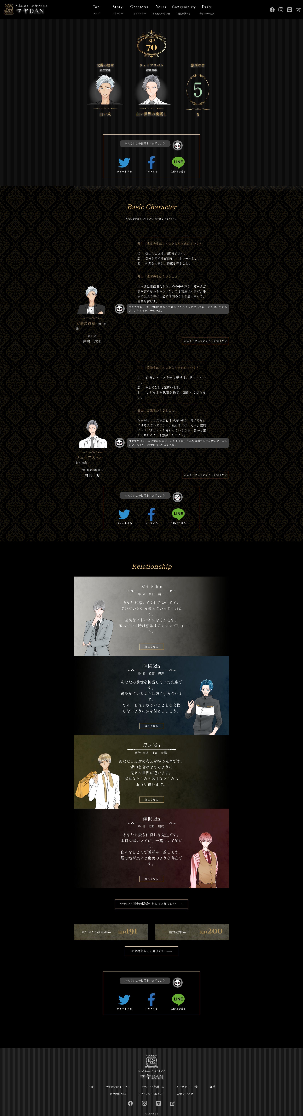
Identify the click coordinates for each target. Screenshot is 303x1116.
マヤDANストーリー (118, 1087)
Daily (207, 10)
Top (96, 10)
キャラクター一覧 (187, 1087)
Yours (161, 10)
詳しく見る (151, 647)
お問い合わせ (185, 1094)
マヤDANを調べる (153, 1087)
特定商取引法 (118, 1094)
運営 (212, 1087)
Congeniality (184, 10)
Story (118, 10)
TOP (91, 1087)
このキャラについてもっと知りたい (205, 341)
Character (139, 10)
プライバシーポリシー (151, 1094)
